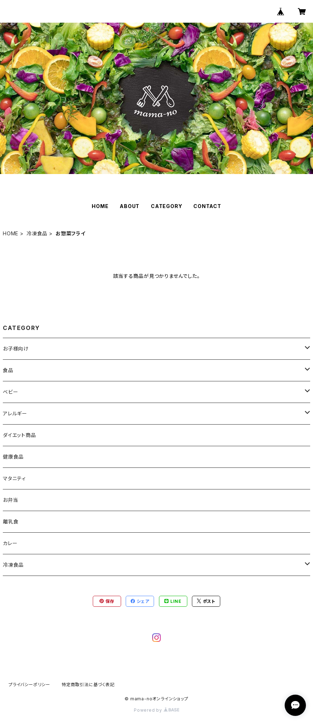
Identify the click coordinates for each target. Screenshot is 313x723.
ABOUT (130, 206)
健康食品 (13, 457)
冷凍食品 (37, 233)
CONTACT (207, 206)
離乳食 (10, 522)
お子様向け (16, 349)
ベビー (10, 392)
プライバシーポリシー (29, 684)
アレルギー (15, 413)
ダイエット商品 (19, 435)
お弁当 (10, 500)
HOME (100, 206)
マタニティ (14, 478)
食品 (8, 370)
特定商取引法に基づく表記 (88, 684)
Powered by (156, 710)
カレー (10, 543)
